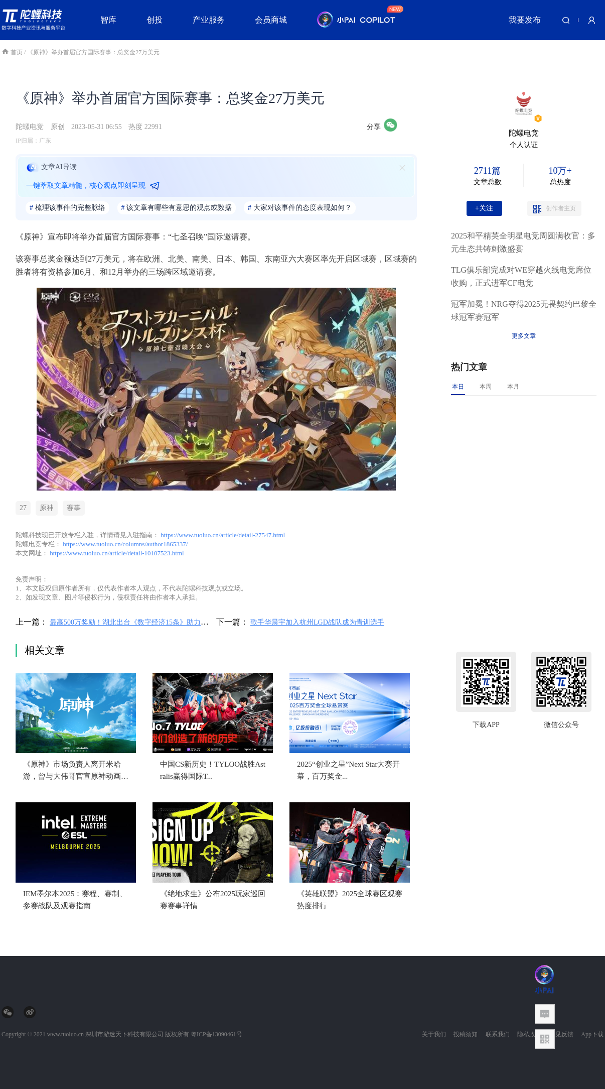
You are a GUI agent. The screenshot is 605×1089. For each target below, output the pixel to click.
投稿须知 (465, 1034)
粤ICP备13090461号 (216, 1034)
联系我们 (498, 1034)
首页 (13, 52)
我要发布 (525, 20)
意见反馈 (561, 1034)
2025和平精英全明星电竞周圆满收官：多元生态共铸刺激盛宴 (523, 242)
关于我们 (434, 1034)
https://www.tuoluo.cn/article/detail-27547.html (223, 535)
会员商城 (271, 20)
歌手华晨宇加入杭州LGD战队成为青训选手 (317, 622)
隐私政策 (529, 1034)
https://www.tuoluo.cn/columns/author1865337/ (125, 544)
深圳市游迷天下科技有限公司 (124, 1034)
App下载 (592, 1034)
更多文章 (524, 335)
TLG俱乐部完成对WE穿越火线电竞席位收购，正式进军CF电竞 (521, 276)
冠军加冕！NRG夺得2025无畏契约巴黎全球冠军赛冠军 (523, 310)
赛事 (74, 508)
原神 (47, 508)
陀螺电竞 (30, 127)
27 (23, 508)
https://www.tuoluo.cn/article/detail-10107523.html (117, 553)
